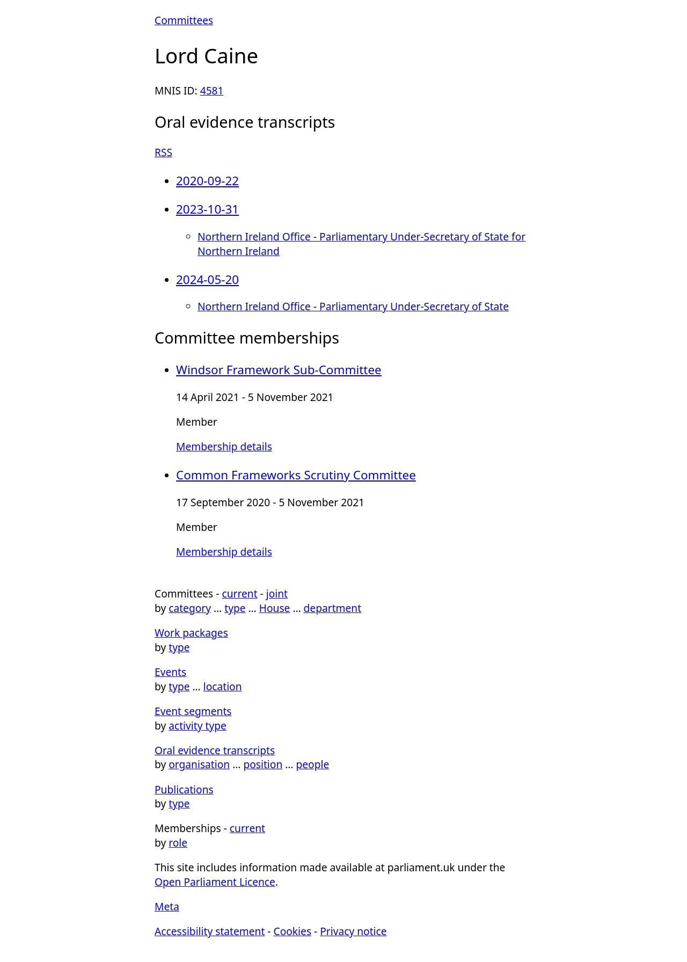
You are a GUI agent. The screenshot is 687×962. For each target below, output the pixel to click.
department (333, 608)
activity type (197, 725)
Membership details (224, 446)
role (178, 842)
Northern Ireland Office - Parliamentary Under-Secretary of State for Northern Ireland (361, 243)
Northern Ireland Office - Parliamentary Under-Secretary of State (353, 306)
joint (277, 593)
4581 (212, 90)
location (222, 686)
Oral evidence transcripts (215, 750)
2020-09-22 (207, 180)
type (234, 608)
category (190, 608)
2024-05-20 (207, 279)
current (239, 593)
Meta (167, 906)
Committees (184, 20)
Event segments (193, 711)
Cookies (293, 931)
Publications (184, 789)
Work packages (191, 632)
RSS (163, 152)
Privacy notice (353, 931)
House (274, 608)
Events (170, 672)
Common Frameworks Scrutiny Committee (296, 475)
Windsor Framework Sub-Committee (279, 369)
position (262, 764)
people (312, 764)
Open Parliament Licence (215, 881)
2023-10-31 (207, 209)
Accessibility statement (210, 931)
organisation (199, 764)
